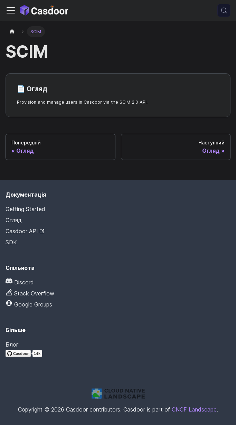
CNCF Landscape (194, 409)
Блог (12, 344)
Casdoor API (25, 231)
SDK (11, 242)
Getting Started (25, 209)
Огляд (14, 220)
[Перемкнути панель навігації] (11, 10)
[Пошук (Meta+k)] (223, 10)
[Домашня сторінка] (12, 31)
